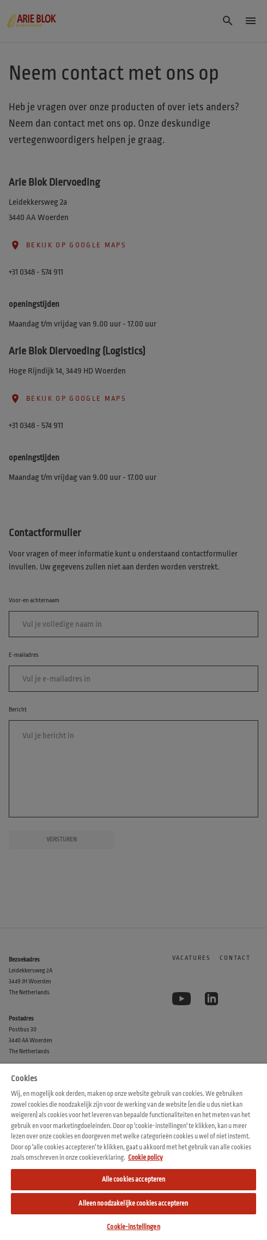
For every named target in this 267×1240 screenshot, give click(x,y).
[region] (133, 1152)
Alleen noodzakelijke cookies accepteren (133, 1203)
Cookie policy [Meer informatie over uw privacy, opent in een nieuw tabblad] (145, 1157)
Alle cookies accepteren (134, 1179)
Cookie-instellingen (133, 1227)
